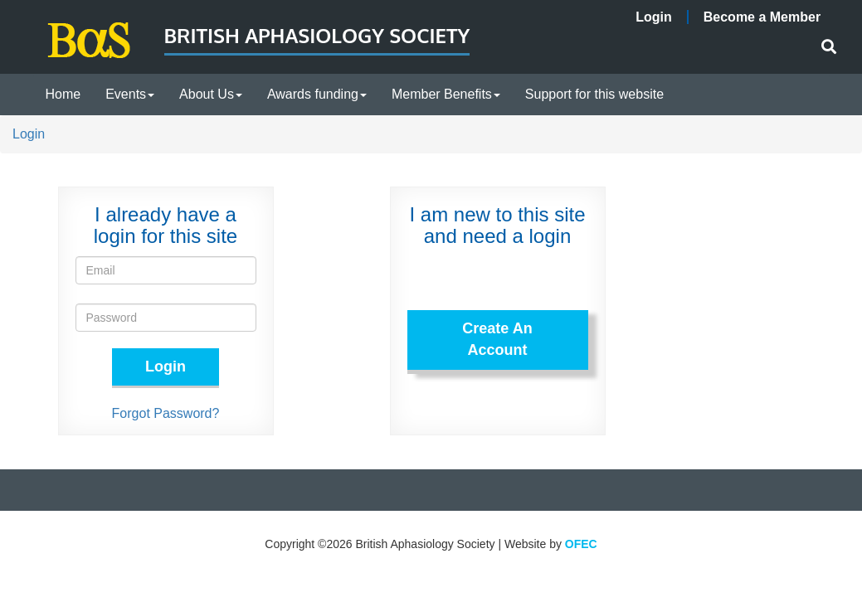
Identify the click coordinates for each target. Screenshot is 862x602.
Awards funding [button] (317, 94)
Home (63, 94)
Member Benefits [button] (446, 94)
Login (654, 17)
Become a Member (762, 17)
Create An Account (497, 339)
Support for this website (594, 94)
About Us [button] (210, 94)
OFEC (581, 544)
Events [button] (129, 94)
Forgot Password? (166, 413)
